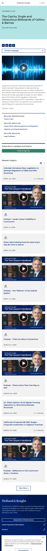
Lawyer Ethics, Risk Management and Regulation (21, 126)
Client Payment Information (13, 525)
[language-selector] (23, 51)
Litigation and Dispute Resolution (15, 129)
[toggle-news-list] (44, 163)
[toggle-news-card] (41, 163)
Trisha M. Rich (8, 119)
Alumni (5, 529)
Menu (43, 3)
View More (23, 488)
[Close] (43, 541)
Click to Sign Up (23, 151)
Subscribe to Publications (24, 520)
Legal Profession (9, 136)
